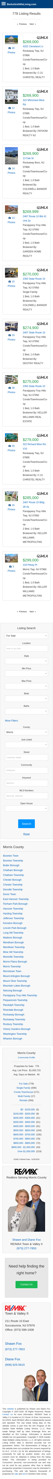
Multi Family (24, 1096)
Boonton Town (10, 855)
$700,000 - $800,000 (24, 1138)
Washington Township (15, 1034)
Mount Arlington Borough (16, 976)
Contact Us (26, 1284)
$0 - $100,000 (28, 1109)
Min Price (26, 668)
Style (26, 656)
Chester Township (12, 884)
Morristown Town (12, 971)
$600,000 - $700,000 (24, 1134)
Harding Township (12, 913)
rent (24, 1474)
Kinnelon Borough (12, 923)
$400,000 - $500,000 (24, 1126)
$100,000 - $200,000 (24, 1113)
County (26, 727)
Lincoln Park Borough (14, 928)
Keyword (26, 778)
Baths (26, 706)
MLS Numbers (26, 790)
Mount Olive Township (15, 981)
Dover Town (9, 894)
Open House (26, 803)
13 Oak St (28, 158)
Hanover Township (13, 908)
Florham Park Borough (15, 903)
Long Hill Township (13, 932)
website (10, 1409)
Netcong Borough (12, 990)
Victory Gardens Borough (16, 1029)
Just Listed (26, 739)
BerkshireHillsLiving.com (21, 4)
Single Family (23, 1088)
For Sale (23, 1083)
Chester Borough (12, 879)
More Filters (11, 720)
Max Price (26, 681)
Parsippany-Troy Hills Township (20, 995)
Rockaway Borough (13, 1014)
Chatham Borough (13, 870)
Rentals (23, 1100)
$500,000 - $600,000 (24, 1130)
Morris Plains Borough (15, 961)
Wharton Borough (12, 1038)
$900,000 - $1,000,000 (23, 1147)
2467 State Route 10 (34, 332)
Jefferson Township (13, 918)
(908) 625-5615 (15, 1364)
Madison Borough (12, 937)
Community (26, 765)
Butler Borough (11, 865)
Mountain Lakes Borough (16, 985)
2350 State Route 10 (34, 278)
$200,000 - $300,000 (24, 1118)
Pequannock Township (15, 1000)
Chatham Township (13, 875)
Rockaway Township (14, 1019)
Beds (26, 693)
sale (16, 1474)
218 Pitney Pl (30, 565)
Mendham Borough (13, 942)
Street (26, 752)
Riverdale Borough (13, 1009)
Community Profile (26, 1057)
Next (32, 24)
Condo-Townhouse (23, 1092)
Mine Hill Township (13, 952)
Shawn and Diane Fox (26, 1239)
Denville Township (13, 889)
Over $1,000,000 (26, 1151)
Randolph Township (13, 1005)
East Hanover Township (16, 899)
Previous (23, 24)
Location (26, 643)
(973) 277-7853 (26, 1248)
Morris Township (12, 966)
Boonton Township (13, 860)
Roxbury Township (13, 1024)
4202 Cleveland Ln (33, 46)
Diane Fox (12, 1359)
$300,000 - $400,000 (24, 1122)
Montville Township (13, 956)
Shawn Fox (13, 1343)
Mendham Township (14, 947)
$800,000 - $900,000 (24, 1143)
